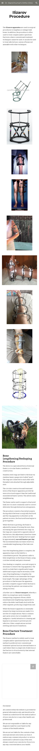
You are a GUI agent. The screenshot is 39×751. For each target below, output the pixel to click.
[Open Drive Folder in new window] (33, 666)
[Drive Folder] (19, 681)
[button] (2, 3)
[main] (19, 14)
